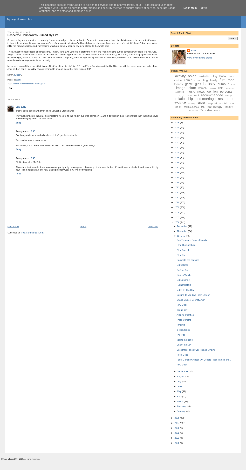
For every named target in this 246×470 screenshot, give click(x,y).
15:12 (23, 107)
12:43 (32, 158)
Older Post (153, 226)
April (179, 396)
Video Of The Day (185, 290)
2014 (177, 182)
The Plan (181, 335)
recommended (212, 95)
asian (192, 76)
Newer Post (13, 226)
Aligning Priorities (185, 315)
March (180, 401)
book (222, 76)
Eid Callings (182, 265)
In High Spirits (183, 330)
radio (189, 95)
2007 (177, 217)
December (182, 226)
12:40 (32, 131)
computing (201, 80)
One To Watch (184, 275)
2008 (177, 212)
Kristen (17, 75)
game (189, 84)
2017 (177, 167)
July (179, 381)
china (231, 76)
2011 (177, 197)
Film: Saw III (183, 250)
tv (44, 84)
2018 (177, 162)
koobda (213, 88)
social (223, 103)
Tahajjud (181, 325)
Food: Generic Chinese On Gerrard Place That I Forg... (204, 359)
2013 (177, 187)
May (179, 391)
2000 (177, 443)
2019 (177, 157)
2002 (177, 433)
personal (226, 91)
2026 (177, 122)
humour (223, 84)
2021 (177, 147)
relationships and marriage (31, 84)
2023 (177, 137)
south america (191, 107)
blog (214, 76)
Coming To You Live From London (193, 295)
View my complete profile (199, 57)
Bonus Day (182, 310)
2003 (177, 428)
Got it (204, 8)
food (231, 80)
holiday (209, 84)
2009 (177, 207)
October (181, 236)
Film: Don (181, 255)
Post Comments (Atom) (32, 232)
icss (233, 84)
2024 (177, 132)
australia (204, 76)
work (217, 110)
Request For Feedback (188, 260)
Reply (18, 122)
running (191, 103)
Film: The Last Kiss (186, 245)
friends (178, 84)
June (180, 386)
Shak (193, 50)
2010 (177, 202)
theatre (229, 106)
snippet (212, 103)
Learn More (190, 8)
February (182, 406)
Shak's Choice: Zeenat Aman (191, 300)
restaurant (225, 99)
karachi (202, 88)
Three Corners (184, 320)
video (208, 110)
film (222, 80)
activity (180, 76)
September (183, 371)
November (182, 231)
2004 (177, 423)
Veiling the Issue (185, 340)
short (201, 103)
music (191, 91)
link (220, 88)
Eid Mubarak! (183, 280)
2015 (177, 177)
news (201, 91)
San (18, 107)
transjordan (193, 110)
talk (203, 106)
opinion (16, 84)
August (181, 376)
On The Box (182, 270)
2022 (177, 142)
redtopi (229, 95)
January (181, 411)
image (180, 88)
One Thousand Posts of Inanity (192, 240)
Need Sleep (182, 355)
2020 (177, 152)
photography (180, 96)
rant (196, 95)
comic (188, 80)
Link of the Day (184, 344)
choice (178, 80)
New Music (182, 305)
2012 (177, 192)
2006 (177, 222)
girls (198, 84)
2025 (177, 127)
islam (192, 88)
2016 (177, 172)
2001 (177, 438)
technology (214, 106)
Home (83, 226)
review (179, 102)
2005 (177, 418)
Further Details (184, 285)
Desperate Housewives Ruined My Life (33, 34)
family (213, 80)
